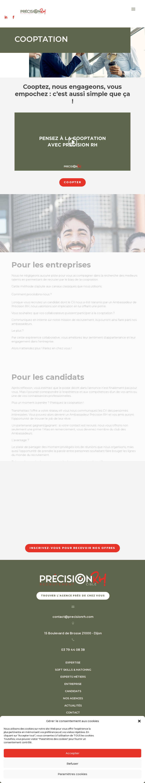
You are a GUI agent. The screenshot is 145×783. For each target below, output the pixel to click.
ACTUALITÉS (73, 705)
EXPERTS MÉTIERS (73, 676)
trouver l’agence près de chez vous (73, 595)
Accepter (72, 753)
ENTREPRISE (73, 684)
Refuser (72, 763)
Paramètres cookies (72, 774)
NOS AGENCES (73, 698)
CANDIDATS (73, 691)
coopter (72, 182)
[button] (139, 721)
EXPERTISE (73, 662)
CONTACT (73, 712)
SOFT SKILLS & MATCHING (73, 669)
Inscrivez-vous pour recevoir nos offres (72, 548)
